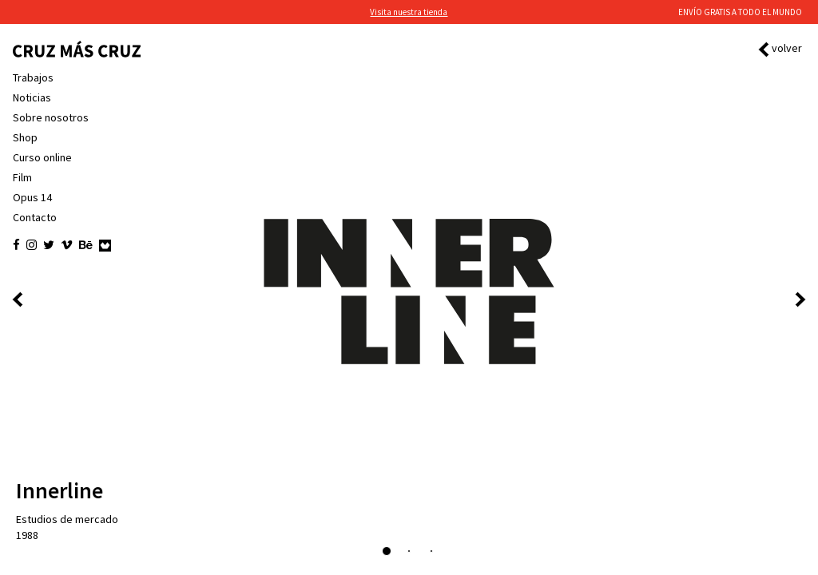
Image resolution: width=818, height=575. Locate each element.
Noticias (32, 97)
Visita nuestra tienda (408, 12)
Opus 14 (32, 197)
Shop (25, 137)
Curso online (42, 157)
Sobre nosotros (51, 117)
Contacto (35, 217)
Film (22, 177)
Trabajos (33, 77)
